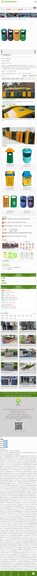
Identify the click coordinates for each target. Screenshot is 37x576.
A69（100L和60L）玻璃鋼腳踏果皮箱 (13, 267)
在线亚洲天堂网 (25, 523)
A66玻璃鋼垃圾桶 (27, 211)
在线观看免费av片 (11, 531)
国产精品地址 (29, 533)
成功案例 (34, 393)
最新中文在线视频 (22, 564)
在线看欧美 (5, 497)
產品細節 (3, 78)
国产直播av (24, 526)
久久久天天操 (27, 559)
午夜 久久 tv (34, 537)
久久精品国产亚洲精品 (10, 526)
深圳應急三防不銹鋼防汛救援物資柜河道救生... (27, 346)
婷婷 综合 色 (3, 499)
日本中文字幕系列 (28, 459)
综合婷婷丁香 (4, 513)
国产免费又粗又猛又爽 (24, 488)
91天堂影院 (5, 507)
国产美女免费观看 (17, 568)
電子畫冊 (29, 395)
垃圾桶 (15, 19)
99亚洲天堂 (24, 554)
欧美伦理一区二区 (8, 552)
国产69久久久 (13, 457)
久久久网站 (30, 544)
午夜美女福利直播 (27, 469)
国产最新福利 (26, 483)
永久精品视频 (16, 542)
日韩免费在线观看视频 (8, 456)
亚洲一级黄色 (34, 564)
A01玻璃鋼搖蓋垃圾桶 (27, 187)
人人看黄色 (19, 523)
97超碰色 (22, 514)
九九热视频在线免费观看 (31, 494)
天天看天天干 (34, 554)
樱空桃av (1, 466)
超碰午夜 (27, 519)
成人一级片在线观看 (19, 561)
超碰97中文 (29, 456)
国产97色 (26, 497)
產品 (11, 573)
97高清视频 (13, 500)
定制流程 (13, 78)
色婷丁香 (2, 456)
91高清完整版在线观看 (26, 471)
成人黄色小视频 (16, 464)
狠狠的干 (7, 469)
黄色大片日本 (2, 478)
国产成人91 (28, 554)
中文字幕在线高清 (8, 494)
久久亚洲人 (12, 469)
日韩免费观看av (24, 473)
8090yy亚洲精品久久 (10, 502)
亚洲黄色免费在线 (29, 526)
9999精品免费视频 (12, 559)
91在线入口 (32, 483)
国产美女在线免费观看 (4, 519)
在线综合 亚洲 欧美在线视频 (17, 487)
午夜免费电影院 (15, 552)
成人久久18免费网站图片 (7, 471)
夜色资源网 (33, 502)
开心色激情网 (24, 462)
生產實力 (17, 78)
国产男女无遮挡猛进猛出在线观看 (18, 492)
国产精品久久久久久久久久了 (19, 509)
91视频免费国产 (21, 549)
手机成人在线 (19, 471)
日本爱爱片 (21, 569)
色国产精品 (11, 488)
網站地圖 (18, 420)
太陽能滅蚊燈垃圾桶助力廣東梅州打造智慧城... (9, 332)
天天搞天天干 (17, 478)
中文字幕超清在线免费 (22, 456)
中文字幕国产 (19, 545)
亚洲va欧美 (28, 556)
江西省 (31, 315)
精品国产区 (5, 533)
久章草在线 (25, 544)
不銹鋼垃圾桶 (14, 9)
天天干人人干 (21, 499)
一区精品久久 (5, 525)
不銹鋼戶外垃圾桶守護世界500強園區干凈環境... (9, 359)
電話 (26, 573)
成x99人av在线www (30, 506)
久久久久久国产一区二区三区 (27, 568)
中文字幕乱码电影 (13, 466)
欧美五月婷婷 (29, 530)
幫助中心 (16, 395)
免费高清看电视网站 (4, 480)
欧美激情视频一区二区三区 (29, 535)
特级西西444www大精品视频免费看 (23, 516)
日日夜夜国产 (22, 507)
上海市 (15, 318)
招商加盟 (25, 395)
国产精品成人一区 (14, 504)
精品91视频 (29, 466)
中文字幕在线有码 (26, 528)
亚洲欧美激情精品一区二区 (32, 478)
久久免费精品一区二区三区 (21, 476)
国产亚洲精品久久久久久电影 (20, 502)
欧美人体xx (34, 530)
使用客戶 (22, 78)
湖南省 (15, 315)
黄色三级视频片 (28, 492)
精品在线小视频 (26, 495)
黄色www (15, 513)
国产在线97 (31, 569)
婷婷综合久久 (13, 516)
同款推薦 (8, 78)
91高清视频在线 (3, 563)
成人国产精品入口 (24, 480)
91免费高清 (33, 518)
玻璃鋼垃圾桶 (20, 19)
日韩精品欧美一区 (20, 535)
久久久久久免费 (11, 561)
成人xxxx (18, 457)
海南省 (11, 315)
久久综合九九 (15, 468)
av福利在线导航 (7, 466)
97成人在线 (19, 554)
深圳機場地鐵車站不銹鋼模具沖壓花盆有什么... (27, 332)
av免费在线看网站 (6, 457)
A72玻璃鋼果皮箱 (9, 269)
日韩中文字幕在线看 (15, 475)
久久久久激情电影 (6, 547)
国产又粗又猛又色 (24, 538)
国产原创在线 (23, 478)
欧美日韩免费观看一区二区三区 (16, 550)
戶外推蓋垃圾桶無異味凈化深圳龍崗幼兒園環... (9, 387)
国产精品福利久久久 (21, 518)
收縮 (1, 437)
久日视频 (22, 485)
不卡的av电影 (5, 542)
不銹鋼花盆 (25, 9)
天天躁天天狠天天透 (27, 513)
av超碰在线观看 (15, 497)
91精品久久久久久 (31, 499)
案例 (18, 573)
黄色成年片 (29, 564)
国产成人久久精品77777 (32, 476)
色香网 (32, 487)
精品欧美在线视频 (29, 540)
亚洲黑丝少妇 (30, 473)
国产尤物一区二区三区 (22, 466)
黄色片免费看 (32, 481)
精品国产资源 (29, 557)
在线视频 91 (34, 459)
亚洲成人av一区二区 (23, 533)
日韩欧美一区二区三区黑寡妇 (14, 480)
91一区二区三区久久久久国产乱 (7, 490)
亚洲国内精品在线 (22, 494)
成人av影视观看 (9, 468)
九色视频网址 (21, 497)
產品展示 (11, 19)
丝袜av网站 (13, 476)
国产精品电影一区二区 (12, 459)
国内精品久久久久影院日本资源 (25, 563)
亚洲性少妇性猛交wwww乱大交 (29, 545)
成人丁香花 (23, 540)
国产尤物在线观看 (27, 566)
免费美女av (12, 481)
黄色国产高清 (20, 513)
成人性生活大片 (4, 459)
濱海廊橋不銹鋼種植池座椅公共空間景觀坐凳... (27, 373)
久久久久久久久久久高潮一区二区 (13, 514)
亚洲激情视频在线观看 (10, 478)
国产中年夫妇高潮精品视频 (17, 506)
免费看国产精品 (15, 569)
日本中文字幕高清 (30, 521)
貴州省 (23, 315)
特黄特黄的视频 (31, 531)
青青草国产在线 (33, 468)
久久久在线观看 (33, 556)
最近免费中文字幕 (22, 521)
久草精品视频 (3, 521)
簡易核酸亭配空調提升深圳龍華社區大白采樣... (27, 359)
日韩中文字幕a (17, 488)
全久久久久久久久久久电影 (6, 487)
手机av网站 (9, 518)
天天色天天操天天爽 (33, 500)
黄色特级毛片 (5, 544)
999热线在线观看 (12, 519)
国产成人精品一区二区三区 (15, 473)
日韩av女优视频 (4, 561)
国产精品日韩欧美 (33, 519)
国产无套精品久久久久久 (28, 550)
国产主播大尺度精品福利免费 (25, 464)
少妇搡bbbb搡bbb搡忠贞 (21, 519)
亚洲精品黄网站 (30, 542)
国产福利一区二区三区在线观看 (12, 521)
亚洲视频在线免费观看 (10, 485)
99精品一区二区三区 (20, 559)
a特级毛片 (32, 516)
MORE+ (34, 313)
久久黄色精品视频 (5, 473)
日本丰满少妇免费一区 (26, 511)
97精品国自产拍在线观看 (30, 507)
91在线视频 (15, 456)
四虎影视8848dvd (17, 538)
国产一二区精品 (17, 481)
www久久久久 (33, 552)
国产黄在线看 (14, 518)
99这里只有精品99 (28, 514)
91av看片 (14, 471)
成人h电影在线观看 (16, 556)
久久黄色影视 (14, 566)
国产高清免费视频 (18, 495)
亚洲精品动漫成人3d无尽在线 (25, 552)
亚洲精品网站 (2, 469)
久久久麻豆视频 (3, 557)
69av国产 (25, 499)
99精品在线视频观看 (28, 485)
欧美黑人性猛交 (17, 490)
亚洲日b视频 (2, 566)
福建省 (2, 318)
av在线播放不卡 (31, 538)
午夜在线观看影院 (28, 475)
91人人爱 (10, 497)
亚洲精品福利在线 (31, 462)
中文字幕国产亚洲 (33, 504)
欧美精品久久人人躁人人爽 (23, 504)
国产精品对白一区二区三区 (16, 461)
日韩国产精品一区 (8, 564)
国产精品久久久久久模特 (15, 540)
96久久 (9, 500)
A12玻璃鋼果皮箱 (27, 164)
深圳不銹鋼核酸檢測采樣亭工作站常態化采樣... (27, 387)
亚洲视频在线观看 (26, 561)
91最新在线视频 (15, 564)
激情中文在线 (23, 530)
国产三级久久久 (27, 487)
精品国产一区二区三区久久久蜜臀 (26, 525)
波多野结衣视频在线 (25, 481)
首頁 (8, 19)
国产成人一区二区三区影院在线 (15, 462)
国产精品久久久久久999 (14, 557)
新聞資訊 (7, 395)
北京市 (6, 318)
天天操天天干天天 (27, 537)
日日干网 (2, 495)
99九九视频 (2, 554)
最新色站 (33, 563)
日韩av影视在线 (9, 511)
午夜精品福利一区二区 (19, 469)
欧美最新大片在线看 (24, 457)
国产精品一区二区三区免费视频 (6, 556)
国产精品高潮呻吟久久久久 (29, 549)
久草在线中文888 (20, 483)
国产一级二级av (13, 483)
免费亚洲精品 (15, 533)
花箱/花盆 (4, 283)
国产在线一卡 (4, 514)
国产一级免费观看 (23, 542)
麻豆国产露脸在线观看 (9, 568)
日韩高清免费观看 (32, 461)
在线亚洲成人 (15, 494)
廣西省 (6, 315)
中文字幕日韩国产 (15, 525)
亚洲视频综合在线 (24, 490)
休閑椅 (3, 280)
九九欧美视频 (8, 566)
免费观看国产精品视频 (6, 492)
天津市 (11, 318)
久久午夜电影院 (11, 530)
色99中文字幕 (7, 516)
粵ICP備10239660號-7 (30, 409)
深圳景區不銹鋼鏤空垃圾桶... (6, 372)
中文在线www (7, 554)
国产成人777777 (19, 500)
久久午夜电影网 (25, 461)
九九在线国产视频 (12, 535)
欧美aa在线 (10, 533)
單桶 (24, 19)
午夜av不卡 (28, 502)
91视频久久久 (17, 530)
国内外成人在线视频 (8, 569)
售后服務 (20, 395)
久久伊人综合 (2, 506)
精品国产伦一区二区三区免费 (13, 507)
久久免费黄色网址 (6, 540)
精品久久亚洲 (31, 490)
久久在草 (24, 506)
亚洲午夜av (11, 542)
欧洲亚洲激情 (8, 506)
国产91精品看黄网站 (4, 531)
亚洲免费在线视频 (31, 480)
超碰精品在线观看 (28, 509)
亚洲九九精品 (9, 499)
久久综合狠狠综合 (9, 509)
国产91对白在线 (20, 566)
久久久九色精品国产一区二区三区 (9, 523)
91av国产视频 (33, 464)
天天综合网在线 (14, 549)
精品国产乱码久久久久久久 (18, 537)
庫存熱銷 (30, 9)
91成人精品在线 (5, 559)
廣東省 (2, 315)
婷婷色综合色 (10, 513)
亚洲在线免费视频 (11, 544)
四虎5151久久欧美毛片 (8, 537)
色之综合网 (26, 569)
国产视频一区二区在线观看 (16, 547)
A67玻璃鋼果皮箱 (10, 211)
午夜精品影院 (21, 475)
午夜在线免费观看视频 (16, 511)
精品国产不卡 (2, 502)
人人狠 (8, 557)
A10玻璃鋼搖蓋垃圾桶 (10, 187)
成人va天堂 (6, 462)
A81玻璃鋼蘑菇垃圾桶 (10, 164)
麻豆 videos (6, 495)
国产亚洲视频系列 (19, 544)
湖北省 (19, 315)
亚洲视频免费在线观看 (9, 528)
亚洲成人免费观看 (23, 557)
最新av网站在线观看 (18, 528)
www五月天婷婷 (34, 561)
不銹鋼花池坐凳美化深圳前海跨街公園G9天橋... (9, 346)
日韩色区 (10, 525)
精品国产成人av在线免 (6, 476)
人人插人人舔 (32, 528)
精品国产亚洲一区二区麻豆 (5, 461)
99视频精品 (23, 556)
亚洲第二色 (17, 485)
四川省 (27, 315)
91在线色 (2, 462)
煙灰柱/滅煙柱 (5, 11)
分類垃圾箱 (23, 393)
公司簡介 (12, 395)
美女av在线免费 (12, 495)
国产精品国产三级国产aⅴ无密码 (28, 547)
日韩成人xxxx (15, 499)
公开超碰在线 (13, 554)
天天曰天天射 (28, 518)
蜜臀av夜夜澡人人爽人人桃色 (12, 563)
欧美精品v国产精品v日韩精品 (21, 531)
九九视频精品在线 (6, 475)
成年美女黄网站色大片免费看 (24, 468)
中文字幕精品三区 (20, 459)
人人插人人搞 (25, 500)
